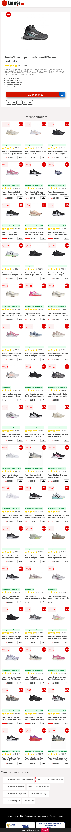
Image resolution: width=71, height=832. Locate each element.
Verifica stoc (46, 94)
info (20, 157)
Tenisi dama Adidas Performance (18, 780)
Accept (45, 830)
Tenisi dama (29, 800)
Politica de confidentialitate (36, 816)
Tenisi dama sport (12, 800)
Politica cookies (56, 816)
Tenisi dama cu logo (39, 793)
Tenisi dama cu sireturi (14, 786)
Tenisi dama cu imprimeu (15, 793)
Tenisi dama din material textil (50, 780)
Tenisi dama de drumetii (38, 786)
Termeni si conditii (15, 816)
